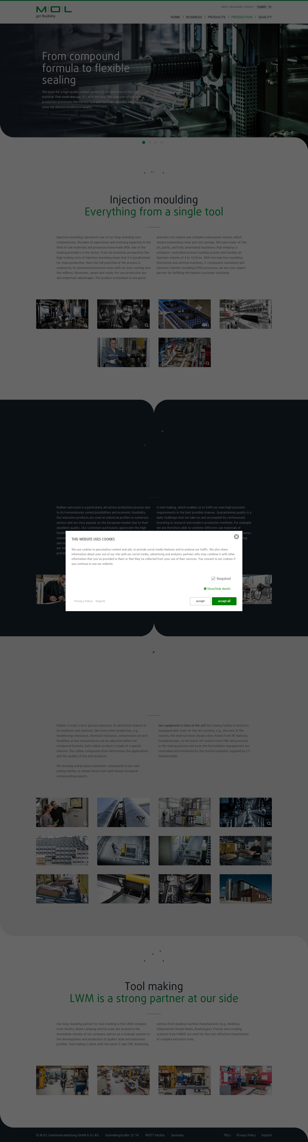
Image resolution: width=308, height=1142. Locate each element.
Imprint (100, 601)
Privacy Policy (83, 601)
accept (200, 601)
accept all (224, 601)
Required (224, 579)
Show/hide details (219, 588)
